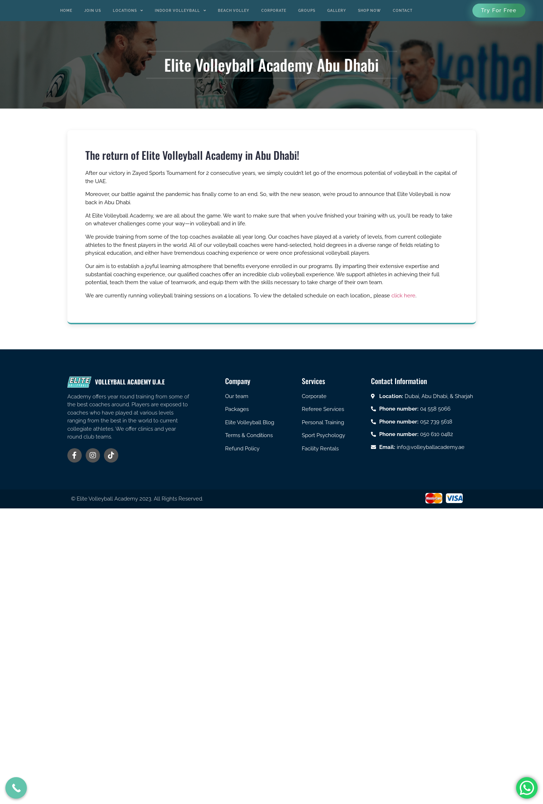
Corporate (273, 11)
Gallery (336, 11)
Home (66, 11)
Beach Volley (233, 11)
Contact (403, 11)
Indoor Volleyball (180, 10)
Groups (306, 11)
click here (403, 295)
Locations (128, 10)
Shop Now (369, 11)
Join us (92, 11)
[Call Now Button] (16, 788)
